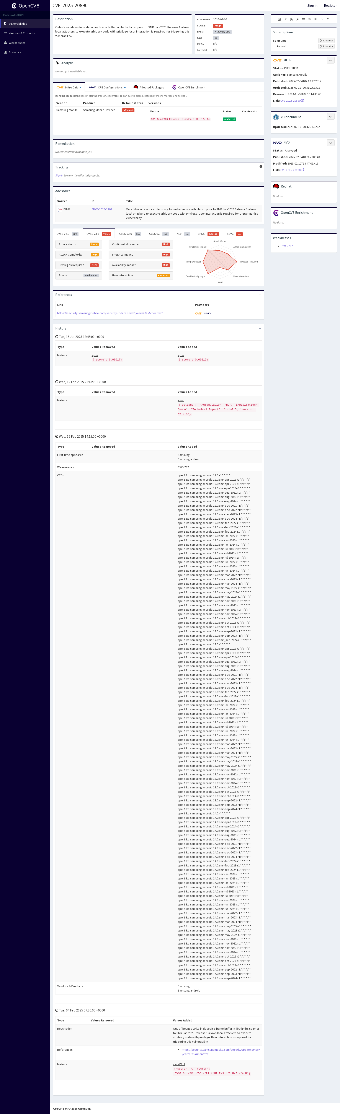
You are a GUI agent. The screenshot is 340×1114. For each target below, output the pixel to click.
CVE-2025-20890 (70, 5)
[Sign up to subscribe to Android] (326, 46)
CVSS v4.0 (67, 234)
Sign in (312, 5)
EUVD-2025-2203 (102, 209)
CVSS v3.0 (130, 234)
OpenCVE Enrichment (188, 87)
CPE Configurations (107, 87)
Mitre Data (69, 87)
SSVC (235, 234)
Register (330, 5)
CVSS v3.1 (99, 234)
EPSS (208, 234)
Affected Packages (149, 87)
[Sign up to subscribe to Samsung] (326, 40)
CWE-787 (287, 246)
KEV (183, 234)
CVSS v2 (159, 234)
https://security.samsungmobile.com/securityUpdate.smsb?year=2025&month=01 (110, 313)
